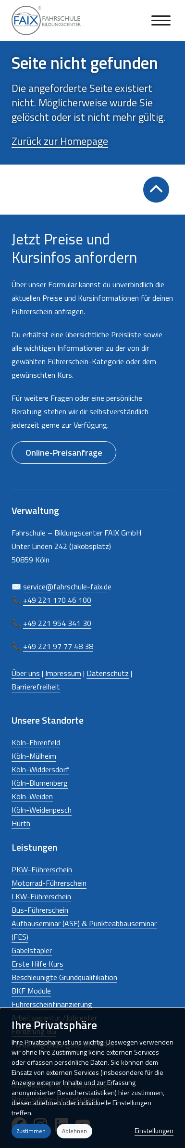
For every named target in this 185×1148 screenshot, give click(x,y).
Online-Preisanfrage (63, 452)
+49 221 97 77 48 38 (58, 646)
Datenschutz (107, 673)
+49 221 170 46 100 (57, 600)
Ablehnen (74, 1130)
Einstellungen (154, 1130)
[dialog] (92, 1078)
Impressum (63, 673)
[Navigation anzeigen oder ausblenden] (160, 20)
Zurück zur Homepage (60, 141)
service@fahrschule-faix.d (65, 586)
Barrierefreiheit (36, 686)
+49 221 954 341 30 (57, 623)
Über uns (26, 673)
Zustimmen (31, 1130)
